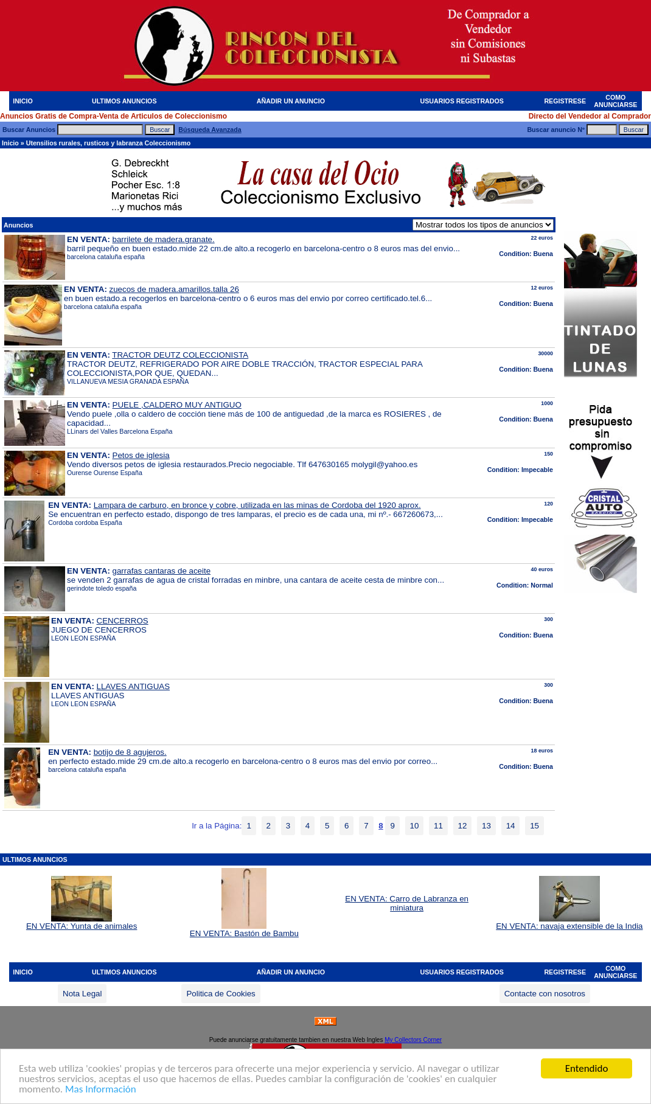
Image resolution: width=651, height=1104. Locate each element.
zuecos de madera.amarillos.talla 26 (174, 289)
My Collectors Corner (413, 1039)
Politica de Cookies (220, 993)
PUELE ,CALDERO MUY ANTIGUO (177, 404)
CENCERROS (122, 620)
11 (438, 825)
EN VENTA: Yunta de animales (82, 922)
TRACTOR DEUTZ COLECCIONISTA (180, 354)
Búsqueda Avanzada (209, 129)
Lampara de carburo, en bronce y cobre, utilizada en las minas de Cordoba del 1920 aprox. (257, 505)
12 (462, 825)
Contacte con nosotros (544, 993)
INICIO (23, 101)
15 (534, 825)
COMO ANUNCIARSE (615, 101)
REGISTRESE (565, 101)
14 (510, 825)
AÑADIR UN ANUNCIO (291, 101)
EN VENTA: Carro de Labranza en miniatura (406, 903)
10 (414, 825)
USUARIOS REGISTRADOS (462, 101)
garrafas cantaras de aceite (162, 570)
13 (486, 825)
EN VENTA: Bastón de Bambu (244, 930)
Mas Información (100, 1092)
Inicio (10, 143)
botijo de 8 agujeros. (130, 752)
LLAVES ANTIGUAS (133, 686)
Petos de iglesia (141, 455)
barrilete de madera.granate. (164, 239)
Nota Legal (82, 993)
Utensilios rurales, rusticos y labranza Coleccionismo (108, 143)
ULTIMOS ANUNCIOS (124, 101)
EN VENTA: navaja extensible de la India (569, 922)
